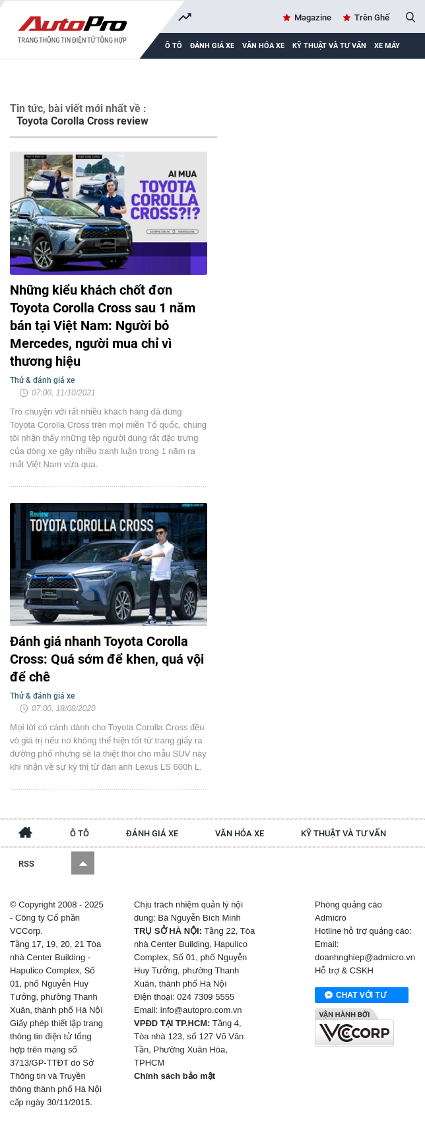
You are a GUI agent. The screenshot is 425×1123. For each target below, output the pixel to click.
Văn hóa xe (263, 46)
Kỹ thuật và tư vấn (329, 46)
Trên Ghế (371, 17)
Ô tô (79, 833)
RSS (26, 864)
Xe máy (387, 46)
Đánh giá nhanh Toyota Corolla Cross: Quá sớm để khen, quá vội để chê (107, 659)
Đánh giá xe (212, 46)
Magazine (312, 17)
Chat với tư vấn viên (355, 996)
